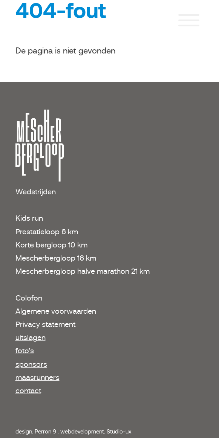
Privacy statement (45, 324)
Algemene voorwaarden (55, 311)
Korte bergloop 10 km (51, 245)
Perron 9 (46, 431)
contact (28, 390)
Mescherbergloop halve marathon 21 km (82, 271)
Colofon (28, 298)
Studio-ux (119, 431)
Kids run (30, 218)
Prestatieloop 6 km (46, 231)
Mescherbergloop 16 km (55, 258)
